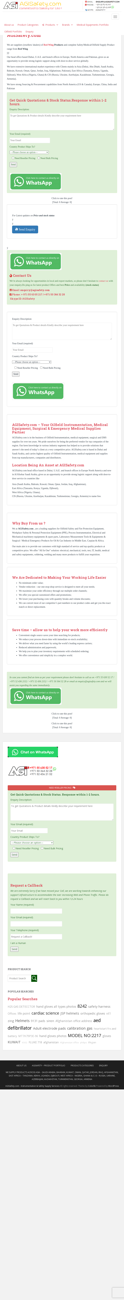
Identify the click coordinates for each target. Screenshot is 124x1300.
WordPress (113, 1086)
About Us (21, 1065)
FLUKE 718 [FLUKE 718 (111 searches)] (35, 1042)
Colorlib (92, 1086)
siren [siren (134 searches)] (50, 1021)
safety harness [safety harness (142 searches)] (99, 1006)
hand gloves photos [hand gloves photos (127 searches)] (53, 1036)
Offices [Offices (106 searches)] (12, 1013)
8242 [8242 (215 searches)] (82, 1006)
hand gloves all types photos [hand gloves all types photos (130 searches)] (56, 1006)
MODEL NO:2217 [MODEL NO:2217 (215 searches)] (84, 1035)
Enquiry (29, 31)
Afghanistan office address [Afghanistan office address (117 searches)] (73, 1021)
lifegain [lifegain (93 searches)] (92, 1042)
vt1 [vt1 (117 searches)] (108, 1013)
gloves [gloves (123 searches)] (106, 1036)
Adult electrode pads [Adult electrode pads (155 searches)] (49, 1028)
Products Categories (82, 1065)
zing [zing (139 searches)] (11, 1021)
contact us (103, 281)
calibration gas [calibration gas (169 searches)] (79, 1028)
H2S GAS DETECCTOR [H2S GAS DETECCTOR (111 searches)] (21, 1007)
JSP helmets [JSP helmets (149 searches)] (69, 1013)
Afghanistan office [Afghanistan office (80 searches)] (69, 1042)
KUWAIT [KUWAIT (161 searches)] (14, 1042)
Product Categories (27, 24)
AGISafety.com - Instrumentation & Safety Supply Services (32, 1086)
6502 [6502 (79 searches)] (24, 1042)
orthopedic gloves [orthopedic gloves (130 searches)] (92, 1013)
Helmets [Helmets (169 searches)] (22, 1020)
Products (51, 24)
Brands (67, 24)
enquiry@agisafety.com (35, 290)
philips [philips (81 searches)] (83, 1042)
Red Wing (49, 45)
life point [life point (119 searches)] (24, 1013)
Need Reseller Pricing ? (62, 787)
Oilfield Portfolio (13, 31)
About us (9, 24)
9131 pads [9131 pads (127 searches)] (38, 1021)
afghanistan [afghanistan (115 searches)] (51, 1042)
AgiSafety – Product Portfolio (48, 1065)
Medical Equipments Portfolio (93, 24)
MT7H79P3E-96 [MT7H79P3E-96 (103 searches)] (28, 1036)
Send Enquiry (25, 229)
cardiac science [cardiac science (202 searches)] (45, 1013)
